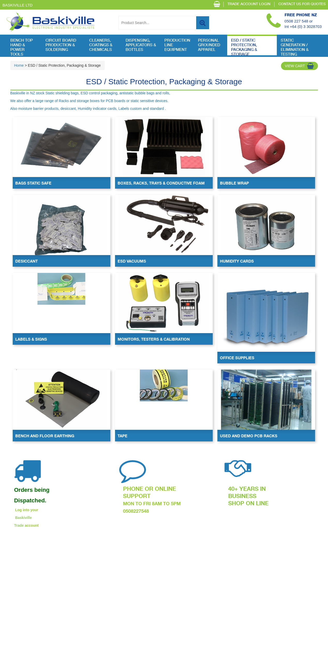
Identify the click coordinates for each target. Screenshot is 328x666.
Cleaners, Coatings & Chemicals (100, 45)
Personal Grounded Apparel (209, 45)
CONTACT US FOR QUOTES (302, 4)
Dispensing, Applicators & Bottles (141, 45)
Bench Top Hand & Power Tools (21, 47)
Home (19, 65)
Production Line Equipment (177, 45)
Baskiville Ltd (18, 5)
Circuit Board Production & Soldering (60, 45)
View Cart (295, 66)
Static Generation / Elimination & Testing (295, 47)
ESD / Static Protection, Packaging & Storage (244, 47)
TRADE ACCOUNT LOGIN (248, 4)
